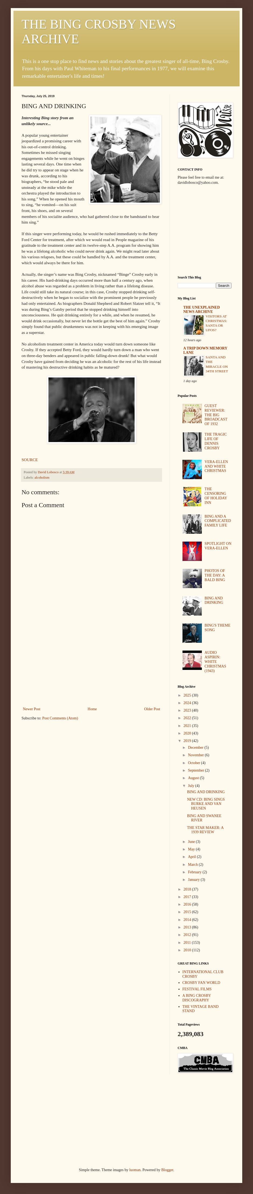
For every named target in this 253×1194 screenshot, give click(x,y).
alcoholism (41, 477)
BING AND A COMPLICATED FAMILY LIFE (218, 521)
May (192, 849)
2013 (188, 927)
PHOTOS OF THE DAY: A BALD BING (215, 575)
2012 (188, 935)
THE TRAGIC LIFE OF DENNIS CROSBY (216, 441)
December (196, 748)
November (196, 755)
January (194, 880)
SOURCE (30, 459)
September (196, 770)
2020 (188, 733)
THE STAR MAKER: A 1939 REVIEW (205, 830)
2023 (188, 710)
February (195, 872)
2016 (188, 904)
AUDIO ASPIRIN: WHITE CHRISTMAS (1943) (215, 662)
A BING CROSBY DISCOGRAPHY (196, 998)
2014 (188, 920)
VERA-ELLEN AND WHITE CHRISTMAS (216, 466)
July (191, 786)
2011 (188, 943)
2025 (188, 695)
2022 (188, 718)
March (193, 865)
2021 (188, 726)
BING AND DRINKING (214, 600)
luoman (134, 1170)
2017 (188, 897)
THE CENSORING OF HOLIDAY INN (216, 495)
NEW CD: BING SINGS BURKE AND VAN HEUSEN (206, 804)
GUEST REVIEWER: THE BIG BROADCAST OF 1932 (216, 415)
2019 (188, 741)
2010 (188, 950)
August (194, 778)
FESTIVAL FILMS (197, 989)
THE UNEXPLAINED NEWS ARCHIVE (201, 309)
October (194, 763)
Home (92, 709)
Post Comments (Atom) (60, 718)
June (192, 842)
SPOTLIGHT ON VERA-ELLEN (218, 546)
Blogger (167, 1170)
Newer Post (31, 709)
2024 (188, 703)
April (192, 857)
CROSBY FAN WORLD (201, 983)
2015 (188, 912)
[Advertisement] (91, 665)
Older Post (152, 709)
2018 (188, 889)
